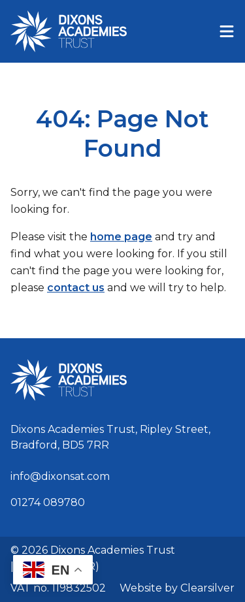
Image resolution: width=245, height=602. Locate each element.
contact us (76, 287)
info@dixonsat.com (60, 476)
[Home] (68, 31)
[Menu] (227, 31)
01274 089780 (47, 502)
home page (121, 236)
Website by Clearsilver (177, 588)
